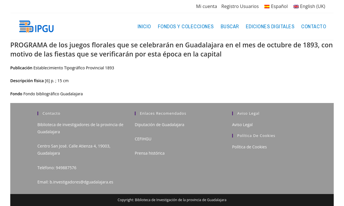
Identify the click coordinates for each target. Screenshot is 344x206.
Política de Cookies (249, 147)
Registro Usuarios (240, 6)
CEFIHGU (143, 139)
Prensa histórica (150, 153)
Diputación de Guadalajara (159, 124)
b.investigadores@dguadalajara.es (81, 182)
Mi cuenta (206, 6)
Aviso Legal (242, 124)
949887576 (66, 167)
